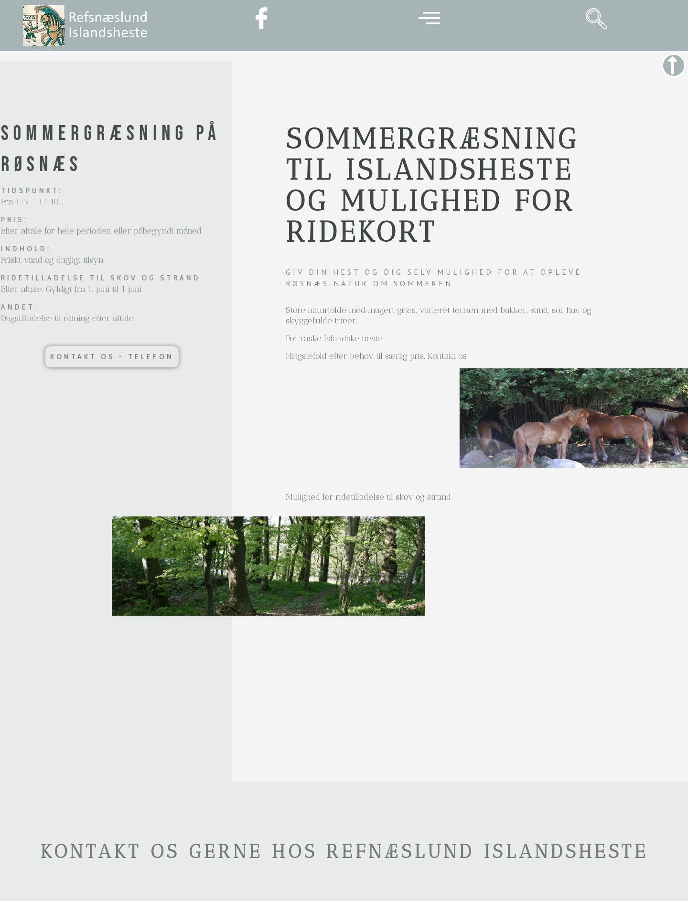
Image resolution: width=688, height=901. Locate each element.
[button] (88, 356)
